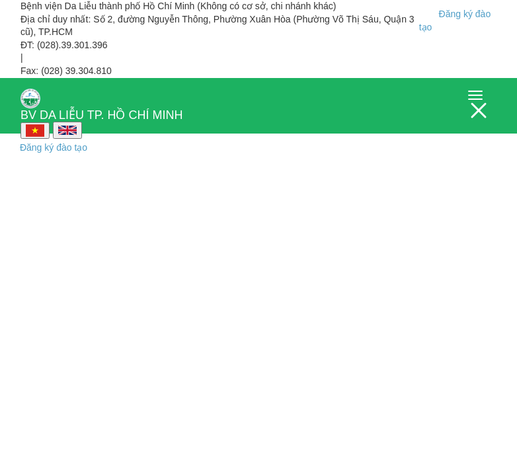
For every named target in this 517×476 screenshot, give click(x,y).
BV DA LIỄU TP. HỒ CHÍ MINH (101, 100)
